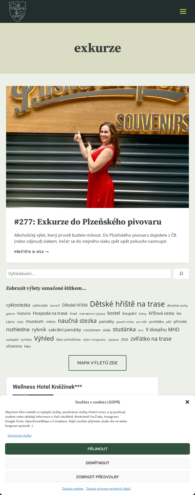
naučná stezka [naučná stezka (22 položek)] (77, 321)
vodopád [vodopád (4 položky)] (12, 339)
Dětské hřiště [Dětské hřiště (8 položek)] (75, 305)
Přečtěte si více (31, 251)
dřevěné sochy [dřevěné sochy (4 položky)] (177, 305)
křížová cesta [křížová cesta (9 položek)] (161, 313)
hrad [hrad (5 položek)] (73, 313)
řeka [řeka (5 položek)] (27, 346)
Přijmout (98, 449)
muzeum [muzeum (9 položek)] (35, 321)
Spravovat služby (19, 435)
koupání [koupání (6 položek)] (129, 313)
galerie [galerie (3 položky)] (10, 314)
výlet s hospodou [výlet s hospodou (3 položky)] (94, 339)
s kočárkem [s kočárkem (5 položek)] (92, 330)
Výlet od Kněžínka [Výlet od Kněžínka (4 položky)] (68, 339)
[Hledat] (181, 274)
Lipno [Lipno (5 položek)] (10, 321)
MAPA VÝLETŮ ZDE (97, 363)
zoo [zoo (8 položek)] (124, 339)
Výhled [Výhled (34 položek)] (44, 338)
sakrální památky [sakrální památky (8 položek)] (64, 330)
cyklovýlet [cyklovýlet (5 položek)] (40, 305)
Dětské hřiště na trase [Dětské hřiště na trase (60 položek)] (127, 304)
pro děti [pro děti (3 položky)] (141, 322)
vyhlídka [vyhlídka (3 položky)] (26, 339)
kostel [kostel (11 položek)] (113, 313)
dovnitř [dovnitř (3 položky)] (55, 305)
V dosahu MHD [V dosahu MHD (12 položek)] (163, 329)
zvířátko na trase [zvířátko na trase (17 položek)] (151, 338)
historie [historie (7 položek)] (23, 313)
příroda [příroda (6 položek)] (180, 321)
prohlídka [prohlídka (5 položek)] (156, 321)
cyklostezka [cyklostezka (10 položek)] (18, 305)
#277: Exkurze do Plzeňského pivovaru (94, 222)
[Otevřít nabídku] (183, 11)
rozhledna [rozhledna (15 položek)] (17, 329)
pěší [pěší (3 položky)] (168, 322)
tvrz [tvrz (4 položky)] (140, 330)
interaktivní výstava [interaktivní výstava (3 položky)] (92, 314)
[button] (187, 401)
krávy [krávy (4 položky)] (143, 313)
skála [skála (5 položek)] (106, 330)
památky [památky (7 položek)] (106, 321)
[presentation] (97, 147)
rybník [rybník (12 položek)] (39, 329)
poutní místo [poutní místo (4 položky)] (125, 322)
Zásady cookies (73, 488)
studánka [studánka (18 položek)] (124, 329)
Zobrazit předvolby (97, 476)
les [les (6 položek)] (178, 313)
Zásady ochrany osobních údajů (108, 488)
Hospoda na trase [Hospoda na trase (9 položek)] (50, 313)
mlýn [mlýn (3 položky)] (20, 322)
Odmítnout (97, 463)
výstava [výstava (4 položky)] (113, 339)
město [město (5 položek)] (51, 321)
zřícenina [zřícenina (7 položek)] (14, 346)
